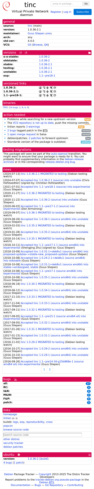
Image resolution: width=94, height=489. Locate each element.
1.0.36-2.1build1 (38, 458)
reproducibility (35, 421)
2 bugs (11, 130)
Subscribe (82, 11)
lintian (7, 418)
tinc (30, 25)
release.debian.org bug (60, 161)
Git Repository (54, 485)
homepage (10, 414)
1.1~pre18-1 (47, 75)
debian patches (13, 446)
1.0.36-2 (44, 56)
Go (86, 3)
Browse (38, 44)
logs (15, 421)
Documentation (20, 485)
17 (88, 383)
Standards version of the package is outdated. (47, 142)
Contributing (75, 485)
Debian (8, 474)
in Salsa (47, 134)
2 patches (35, 138)
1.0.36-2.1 (45, 64)
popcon (8, 425)
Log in (67, 11)
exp (22, 421)
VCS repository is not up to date (33, 122)
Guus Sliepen (36, 33)
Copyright (45, 474)
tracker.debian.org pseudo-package (58, 479)
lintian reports (43, 126)
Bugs (38, 485)
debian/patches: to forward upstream (47, 138)
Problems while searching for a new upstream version (47, 119)
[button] (5, 119)
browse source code (16, 429)
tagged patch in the (47, 130)
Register (56, 11)
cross (49, 421)
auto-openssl (59, 153)
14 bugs (14, 107)
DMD (48, 33)
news (7, 169)
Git (29, 44)
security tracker (13, 443)
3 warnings (33, 126)
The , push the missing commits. (47, 123)
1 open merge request (21, 134)
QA (46, 44)
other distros (11, 439)
